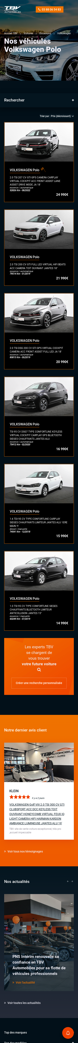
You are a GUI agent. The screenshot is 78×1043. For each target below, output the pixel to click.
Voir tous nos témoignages (23, 851)
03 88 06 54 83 (49, 9)
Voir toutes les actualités (22, 1003)
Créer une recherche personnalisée (39, 683)
